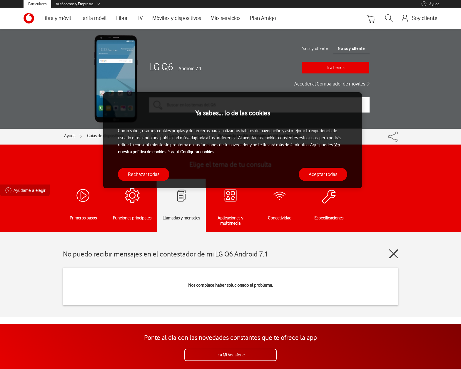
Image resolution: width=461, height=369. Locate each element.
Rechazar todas (143, 174)
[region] (232, 140)
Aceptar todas (323, 174)
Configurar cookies (197, 152)
